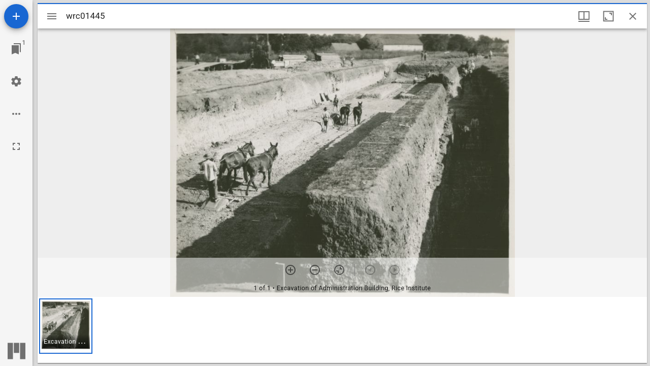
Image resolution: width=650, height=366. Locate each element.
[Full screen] (16, 146)
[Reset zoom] (339, 270)
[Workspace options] (16, 114)
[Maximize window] (608, 16)
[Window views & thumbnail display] (584, 16)
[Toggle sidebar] (52, 16)
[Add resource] (16, 16)
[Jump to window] (16, 49)
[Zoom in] (290, 270)
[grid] (342, 330)
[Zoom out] (315, 270)
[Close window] (633, 16)
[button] (66, 326)
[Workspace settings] (16, 81)
